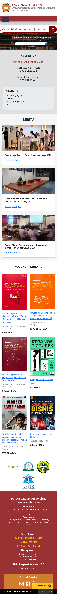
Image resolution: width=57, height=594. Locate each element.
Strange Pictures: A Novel (41, 379)
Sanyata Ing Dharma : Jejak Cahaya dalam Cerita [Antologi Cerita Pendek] (42, 316)
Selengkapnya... (13, 160)
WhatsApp (44, 586)
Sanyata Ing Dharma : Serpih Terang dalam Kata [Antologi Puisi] (14, 378)
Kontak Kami (44, 591)
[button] (4, 41)
